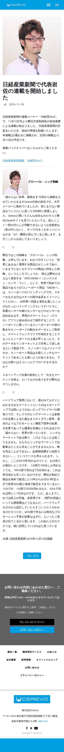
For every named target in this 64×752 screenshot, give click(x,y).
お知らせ (52, 652)
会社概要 (11, 659)
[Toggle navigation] (48, 5)
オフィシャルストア (47, 659)
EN (57, 5)
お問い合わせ (32, 667)
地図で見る (43, 721)
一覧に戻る (32, 556)
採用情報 (26, 659)
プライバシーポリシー (32, 675)
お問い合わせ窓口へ (32, 630)
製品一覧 (12, 652)
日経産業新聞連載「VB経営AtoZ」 (24, 161)
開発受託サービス (32, 652)
